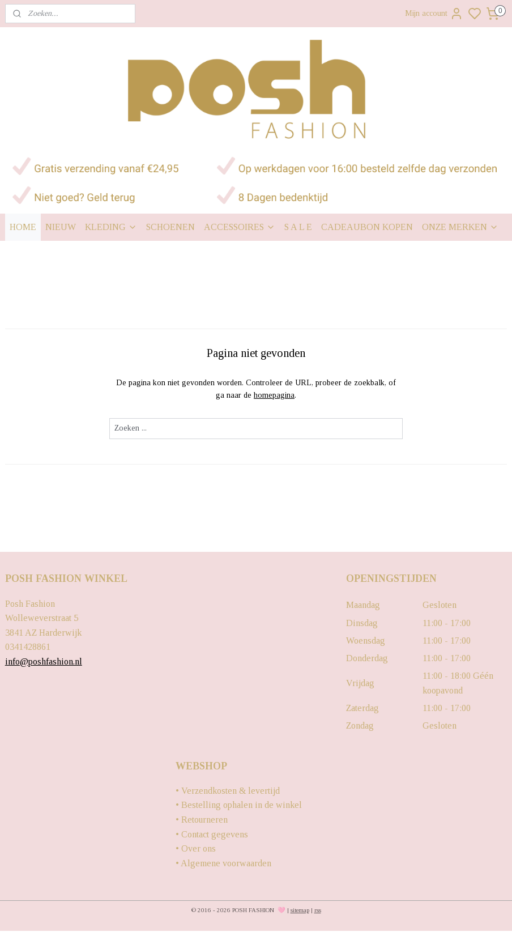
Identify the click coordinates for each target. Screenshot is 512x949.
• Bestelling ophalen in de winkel (239, 805)
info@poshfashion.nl (43, 661)
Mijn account (434, 13)
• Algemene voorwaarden (223, 863)
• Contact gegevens (212, 834)
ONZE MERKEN (460, 227)
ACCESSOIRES (239, 227)
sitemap (300, 910)
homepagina (274, 395)
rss (317, 910)
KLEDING (111, 227)
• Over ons (196, 848)
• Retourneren (202, 819)
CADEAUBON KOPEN (367, 227)
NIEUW (60, 227)
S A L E (298, 227)
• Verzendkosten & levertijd (228, 790)
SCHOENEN (170, 227)
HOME (23, 227)
